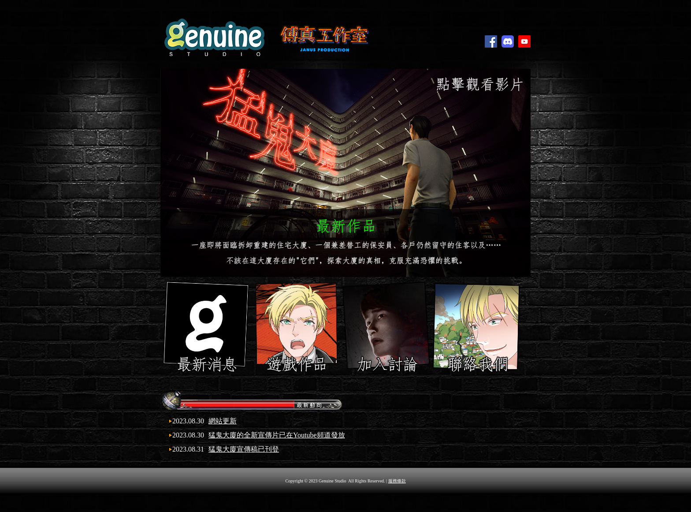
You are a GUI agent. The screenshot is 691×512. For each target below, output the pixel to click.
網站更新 (222, 421)
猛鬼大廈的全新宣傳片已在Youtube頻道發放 (276, 435)
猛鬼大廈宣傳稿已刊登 (243, 449)
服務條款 (397, 480)
